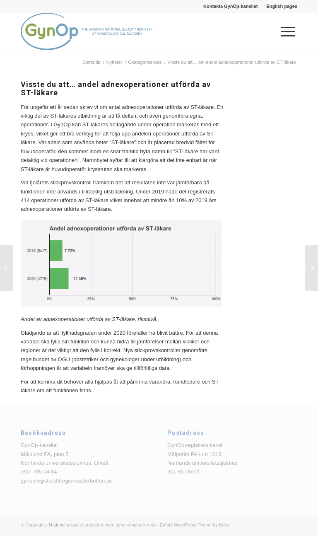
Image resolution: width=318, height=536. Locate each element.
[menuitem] (230, 6)
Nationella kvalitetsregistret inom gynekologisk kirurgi (102, 524)
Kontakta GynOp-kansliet (230, 6)
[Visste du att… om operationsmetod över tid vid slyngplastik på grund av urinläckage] (6, 268)
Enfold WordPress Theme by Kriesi (195, 524)
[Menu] (283, 31)
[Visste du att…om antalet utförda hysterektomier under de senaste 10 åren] (311, 268)
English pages (281, 6)
